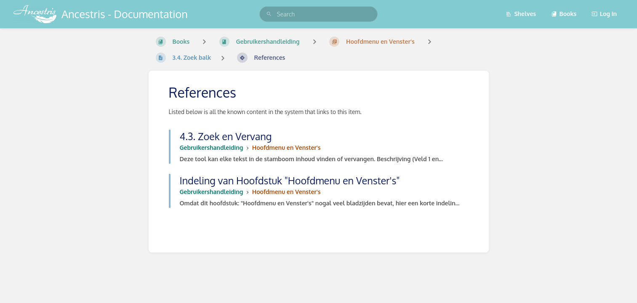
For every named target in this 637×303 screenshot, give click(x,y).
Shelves (521, 13)
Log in (604, 13)
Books (564, 13)
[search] (318, 14)
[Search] (269, 14)
